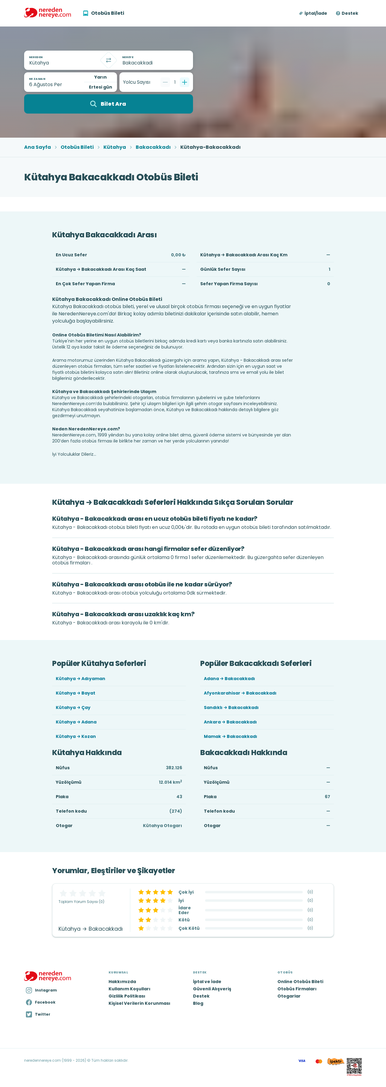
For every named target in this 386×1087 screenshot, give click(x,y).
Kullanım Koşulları (129, 989)
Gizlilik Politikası (127, 996)
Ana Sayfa (37, 147)
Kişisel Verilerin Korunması (139, 1003)
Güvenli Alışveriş (212, 989)
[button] (313, 13)
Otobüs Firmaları (297, 989)
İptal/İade (316, 13)
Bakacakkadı (153, 147)
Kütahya (114, 147)
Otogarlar (289, 996)
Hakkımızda (122, 982)
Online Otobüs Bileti (300, 982)
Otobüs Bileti (77, 147)
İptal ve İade (207, 982)
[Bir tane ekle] (184, 82)
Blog (198, 1003)
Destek (350, 13)
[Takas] (109, 60)
